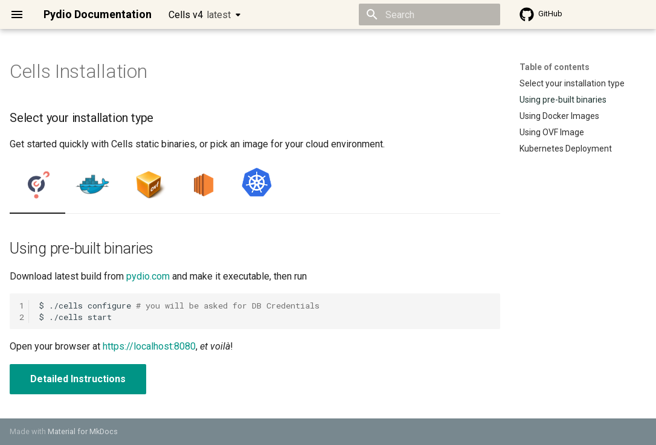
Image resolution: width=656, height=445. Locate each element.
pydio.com (148, 276)
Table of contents (554, 67)
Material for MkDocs (83, 431)
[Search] (429, 14)
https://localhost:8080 (149, 346)
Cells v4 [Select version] (200, 15)
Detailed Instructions (78, 379)
